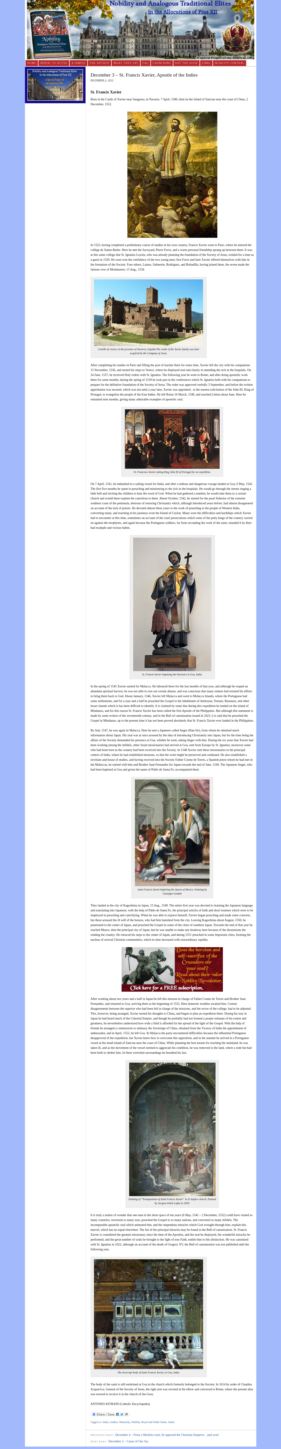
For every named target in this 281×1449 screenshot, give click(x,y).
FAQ (146, 63)
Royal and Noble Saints (154, 1422)
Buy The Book (186, 63)
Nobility (135, 1422)
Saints (171, 1422)
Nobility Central (229, 63)
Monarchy (124, 1422)
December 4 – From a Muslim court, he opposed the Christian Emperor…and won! (167, 1435)
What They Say (126, 63)
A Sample (78, 63)
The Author (99, 63)
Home (31, 63)
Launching (162, 63)
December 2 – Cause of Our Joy (128, 1441)
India (105, 1422)
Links (206, 63)
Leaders (114, 1422)
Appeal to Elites (53, 63)
